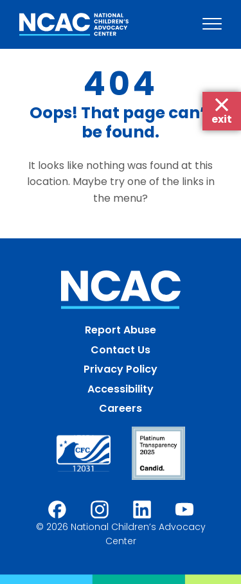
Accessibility (120, 389)
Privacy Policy (120, 369)
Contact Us (120, 349)
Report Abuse (120, 330)
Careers (120, 408)
